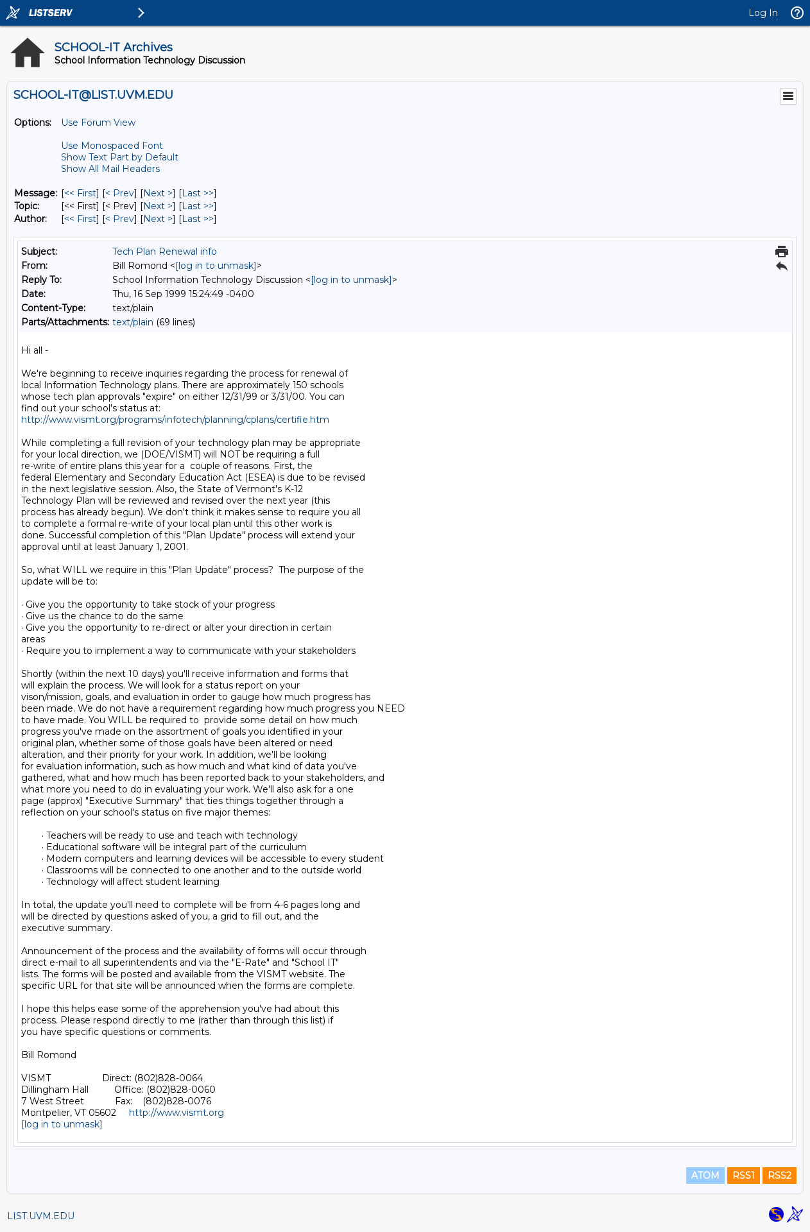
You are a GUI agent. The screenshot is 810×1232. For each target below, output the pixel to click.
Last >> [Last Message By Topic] (198, 206)
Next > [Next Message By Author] (158, 219)
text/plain (132, 322)
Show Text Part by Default (119, 157)
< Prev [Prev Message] (119, 193)
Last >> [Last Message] (198, 193)
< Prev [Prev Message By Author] (119, 219)
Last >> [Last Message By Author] (198, 219)
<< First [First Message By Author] (80, 219)
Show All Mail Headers (110, 169)
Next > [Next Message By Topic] (158, 206)
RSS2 (779, 1175)
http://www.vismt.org (176, 1112)
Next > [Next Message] (158, 193)
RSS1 (743, 1175)
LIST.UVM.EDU (40, 1216)
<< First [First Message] (80, 193)
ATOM (705, 1175)
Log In (763, 13)
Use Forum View (98, 122)
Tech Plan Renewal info (164, 251)
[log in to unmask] (216, 265)
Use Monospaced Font (112, 145)
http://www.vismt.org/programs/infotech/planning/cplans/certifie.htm (175, 419)
